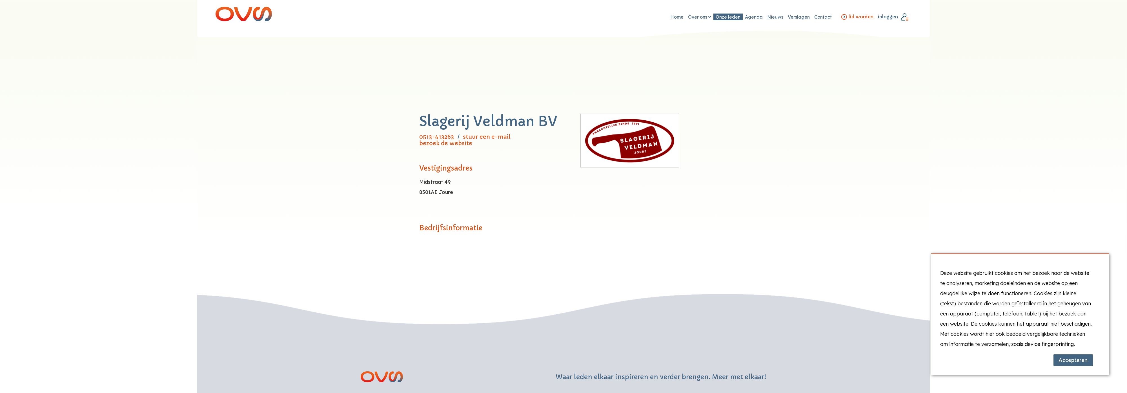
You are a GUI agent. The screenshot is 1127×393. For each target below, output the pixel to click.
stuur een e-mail (487, 137)
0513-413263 (436, 137)
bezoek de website (445, 143)
